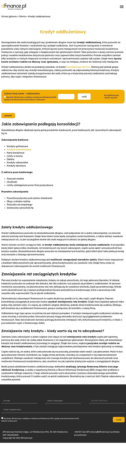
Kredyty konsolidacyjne (19, 149)
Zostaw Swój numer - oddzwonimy (22, 93)
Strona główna (9, 16)
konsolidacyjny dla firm (78, 67)
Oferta (22, 16)
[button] (122, 7)
